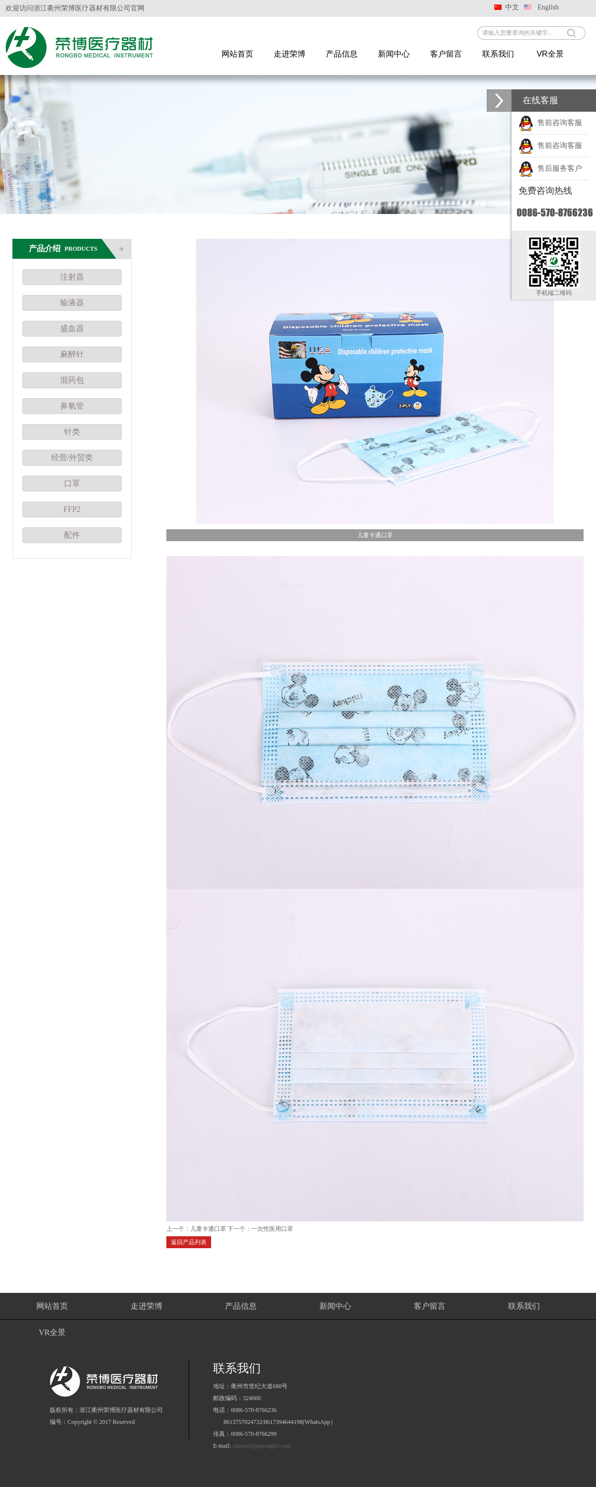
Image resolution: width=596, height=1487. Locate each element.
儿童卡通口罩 (208, 1228)
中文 (512, 7)
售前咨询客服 (550, 123)
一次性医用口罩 (272, 1228)
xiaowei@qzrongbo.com (261, 1445)
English (548, 7)
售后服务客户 (550, 168)
